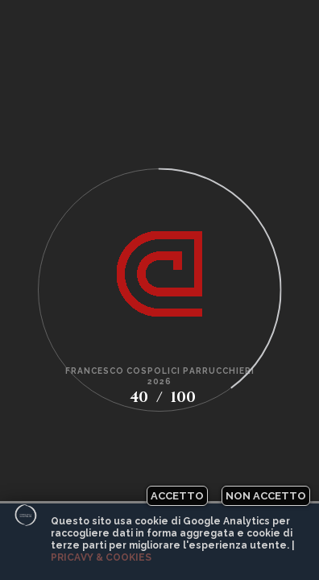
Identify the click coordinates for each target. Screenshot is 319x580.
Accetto (177, 496)
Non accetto (266, 496)
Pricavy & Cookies (101, 557)
